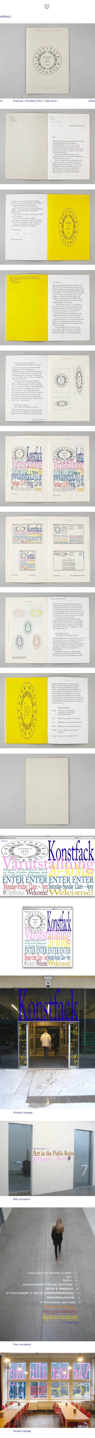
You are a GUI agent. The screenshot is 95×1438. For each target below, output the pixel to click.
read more (50, 101)
